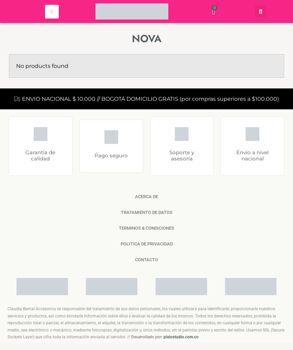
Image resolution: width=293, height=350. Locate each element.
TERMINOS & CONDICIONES (146, 228)
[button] (260, 11)
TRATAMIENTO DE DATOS (146, 212)
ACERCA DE (146, 196)
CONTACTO (146, 259)
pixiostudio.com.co (181, 337)
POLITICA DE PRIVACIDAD (147, 243)
